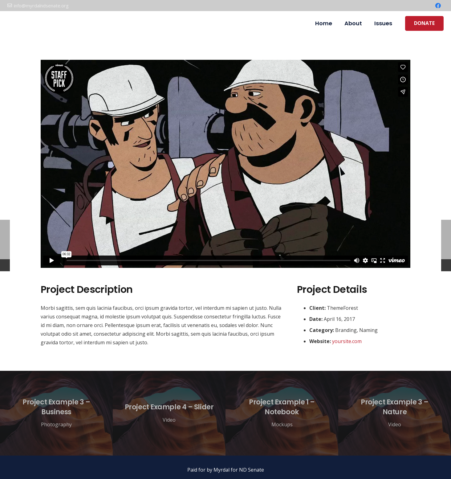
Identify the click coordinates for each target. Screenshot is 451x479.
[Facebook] (438, 5)
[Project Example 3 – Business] (56, 413)
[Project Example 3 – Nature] (394, 413)
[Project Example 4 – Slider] (169, 413)
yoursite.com (347, 341)
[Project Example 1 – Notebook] (282, 413)
